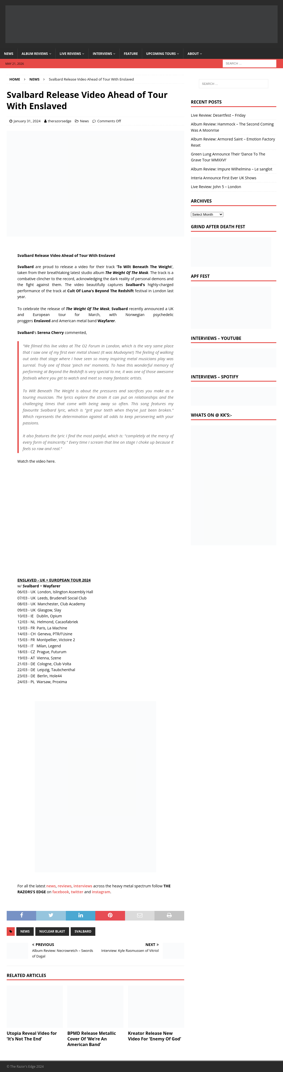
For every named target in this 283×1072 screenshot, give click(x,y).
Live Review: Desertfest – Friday (218, 115)
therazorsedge (59, 121)
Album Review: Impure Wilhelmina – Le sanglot (231, 169)
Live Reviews (70, 53)
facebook (60, 891)
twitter (77, 891)
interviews (83, 885)
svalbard (83, 931)
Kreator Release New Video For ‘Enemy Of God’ (154, 1036)
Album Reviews (35, 53)
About (193, 53)
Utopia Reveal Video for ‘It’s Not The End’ (32, 1036)
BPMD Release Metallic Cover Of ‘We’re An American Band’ (91, 1038)
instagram (101, 891)
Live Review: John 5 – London (216, 186)
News (8, 53)
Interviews (102, 53)
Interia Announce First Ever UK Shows (223, 177)
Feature (131, 53)
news (51, 885)
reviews (65, 885)
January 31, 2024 (27, 121)
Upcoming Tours (161, 53)
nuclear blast (52, 931)
